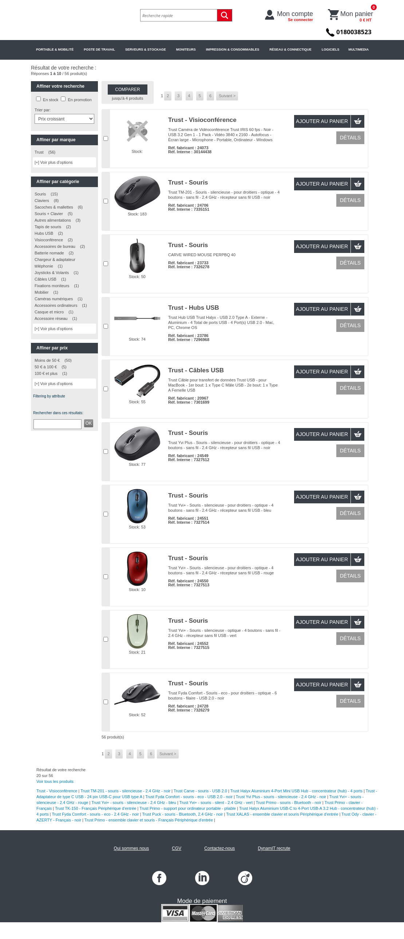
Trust (39, 152)
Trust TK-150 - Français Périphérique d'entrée (95, 808)
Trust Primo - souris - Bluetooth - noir (288, 802)
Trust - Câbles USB (196, 370)
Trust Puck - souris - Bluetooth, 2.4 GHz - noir (182, 814)
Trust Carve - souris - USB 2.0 (200, 791)
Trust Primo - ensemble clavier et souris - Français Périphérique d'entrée (148, 820)
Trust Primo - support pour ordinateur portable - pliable (187, 808)
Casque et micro (49, 312)
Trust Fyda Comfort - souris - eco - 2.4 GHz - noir (95, 814)
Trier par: (43, 110)
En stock (50, 100)
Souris (40, 194)
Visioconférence (49, 240)
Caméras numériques (54, 299)
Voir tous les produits (55, 781)
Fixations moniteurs (52, 286)
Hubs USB (44, 233)
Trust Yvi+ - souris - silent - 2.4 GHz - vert (216, 802)
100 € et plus (46, 373)
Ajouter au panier (322, 121)
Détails (350, 137)
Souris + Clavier (49, 213)
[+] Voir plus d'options (54, 162)
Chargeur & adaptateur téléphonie (55, 262)
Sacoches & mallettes (54, 207)
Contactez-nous (219, 848)
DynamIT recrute (274, 848)
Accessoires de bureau (55, 246)
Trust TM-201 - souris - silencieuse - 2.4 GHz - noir (125, 791)
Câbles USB (45, 279)
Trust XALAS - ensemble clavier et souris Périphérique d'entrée (282, 814)
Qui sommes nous (131, 848)
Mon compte (295, 16)
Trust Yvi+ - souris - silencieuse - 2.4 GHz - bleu (133, 802)
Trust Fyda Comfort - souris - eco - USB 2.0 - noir (189, 797)
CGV (176, 848)
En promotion (79, 100)
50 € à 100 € (46, 367)
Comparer (127, 89)
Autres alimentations (53, 220)
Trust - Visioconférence (202, 119)
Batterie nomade (49, 253)
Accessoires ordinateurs (56, 305)
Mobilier (42, 292)
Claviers (42, 200)
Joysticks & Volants (52, 272)
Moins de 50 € (47, 360)
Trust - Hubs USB (193, 307)
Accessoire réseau (51, 318)
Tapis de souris (48, 227)
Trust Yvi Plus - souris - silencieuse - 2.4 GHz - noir (281, 797)
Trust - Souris (188, 182)
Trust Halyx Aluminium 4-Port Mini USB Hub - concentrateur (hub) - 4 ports (296, 791)
